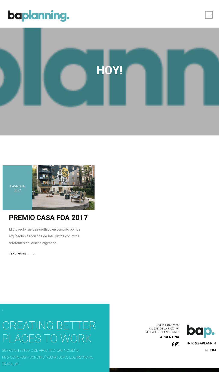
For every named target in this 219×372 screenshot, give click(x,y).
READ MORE (22, 253)
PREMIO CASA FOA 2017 (48, 217)
